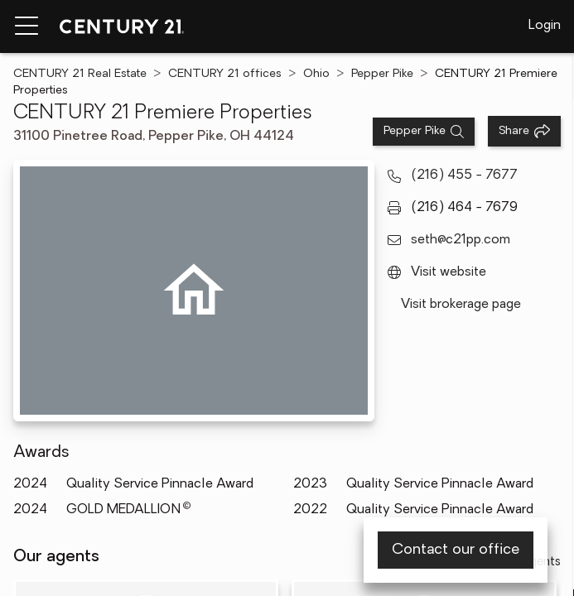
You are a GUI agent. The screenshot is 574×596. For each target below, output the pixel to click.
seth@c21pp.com (460, 240)
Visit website (448, 272)
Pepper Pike (382, 74)
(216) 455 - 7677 (464, 175)
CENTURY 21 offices (225, 74)
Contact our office (455, 550)
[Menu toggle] (26, 26)
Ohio (316, 74)
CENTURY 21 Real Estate (80, 74)
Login (544, 25)
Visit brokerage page (461, 304)
